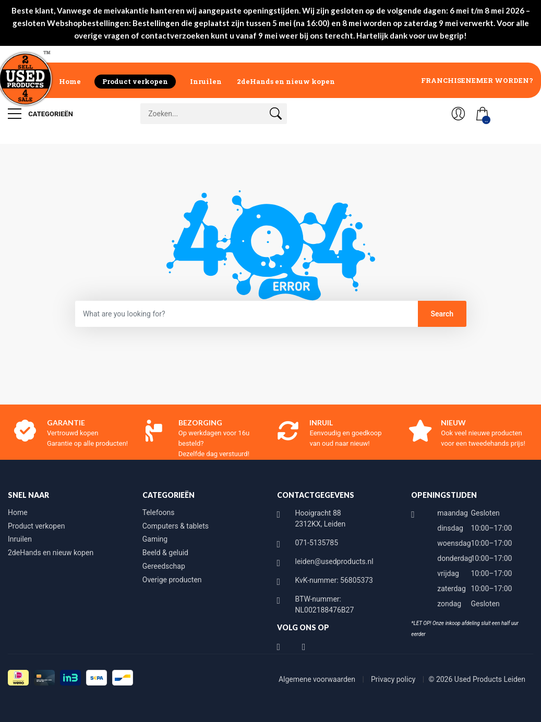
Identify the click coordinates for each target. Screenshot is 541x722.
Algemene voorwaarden (318, 679)
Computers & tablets (175, 526)
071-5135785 (317, 543)
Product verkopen (135, 81)
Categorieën (40, 113)
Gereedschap (163, 566)
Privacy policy (394, 679)
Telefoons (158, 512)
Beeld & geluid (165, 552)
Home (70, 81)
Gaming (154, 539)
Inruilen (206, 81)
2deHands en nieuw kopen (286, 81)
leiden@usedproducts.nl (334, 561)
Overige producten (172, 580)
